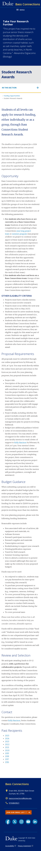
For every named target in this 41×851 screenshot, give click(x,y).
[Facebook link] (7, 821)
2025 (7, 735)
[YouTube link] (28, 821)
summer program (19, 234)
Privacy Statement (24, 846)
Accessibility (9, 846)
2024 (7, 738)
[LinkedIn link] (35, 821)
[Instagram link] (21, 821)
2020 (7, 750)
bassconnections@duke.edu (20, 798)
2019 (7, 753)
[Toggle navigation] (20, 88)
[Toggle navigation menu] (20, 9)
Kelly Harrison (20, 442)
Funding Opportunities (12, 96)
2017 (7, 759)
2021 (7, 747)
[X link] (14, 821)
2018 (7, 756)
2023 (7, 741)
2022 (7, 744)
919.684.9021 (14, 803)
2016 (7, 762)
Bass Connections (17, 784)
